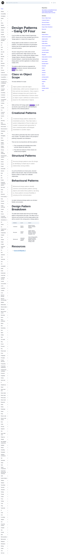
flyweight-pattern (45, 63)
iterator (43, 68)
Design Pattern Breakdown (47, 26)
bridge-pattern (44, 41)
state (43, 83)
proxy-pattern (44, 79)
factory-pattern (45, 61)
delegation (44, 54)
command (44, 47)
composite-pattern (45, 50)
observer (43, 74)
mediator (43, 70)
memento (44, 72)
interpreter (44, 65)
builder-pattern (45, 43)
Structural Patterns (45, 22)
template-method (45, 88)
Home (2, 8)
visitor (43, 90)
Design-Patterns (45, 34)
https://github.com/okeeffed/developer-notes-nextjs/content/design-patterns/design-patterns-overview (49, 11)
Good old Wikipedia (20, 250)
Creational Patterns (45, 20)
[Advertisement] (25, 15)
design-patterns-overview (47, 56)
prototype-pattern (45, 77)
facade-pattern (45, 59)
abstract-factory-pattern (46, 36)
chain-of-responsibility (46, 45)
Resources (44, 29)
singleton (43, 81)
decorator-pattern (45, 52)
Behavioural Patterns (46, 24)
